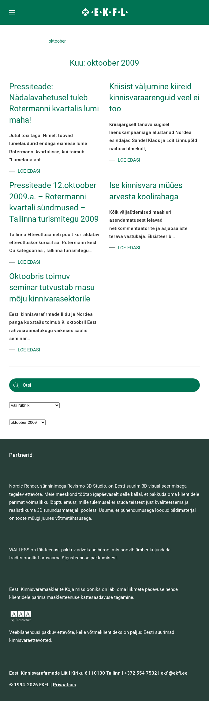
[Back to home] (104, 12)
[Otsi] (104, 385)
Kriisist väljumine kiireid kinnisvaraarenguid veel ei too (154, 97)
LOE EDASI (29, 171)
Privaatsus (64, 685)
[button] (12, 12)
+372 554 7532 (140, 673)
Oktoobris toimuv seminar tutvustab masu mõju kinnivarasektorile (52, 287)
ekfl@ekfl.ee (174, 673)
